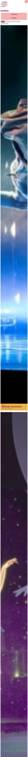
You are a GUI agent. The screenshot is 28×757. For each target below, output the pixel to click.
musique (13, 21)
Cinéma (18, 21)
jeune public (4, 23)
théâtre (14, 14)
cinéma (14, 18)
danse (3, 21)
